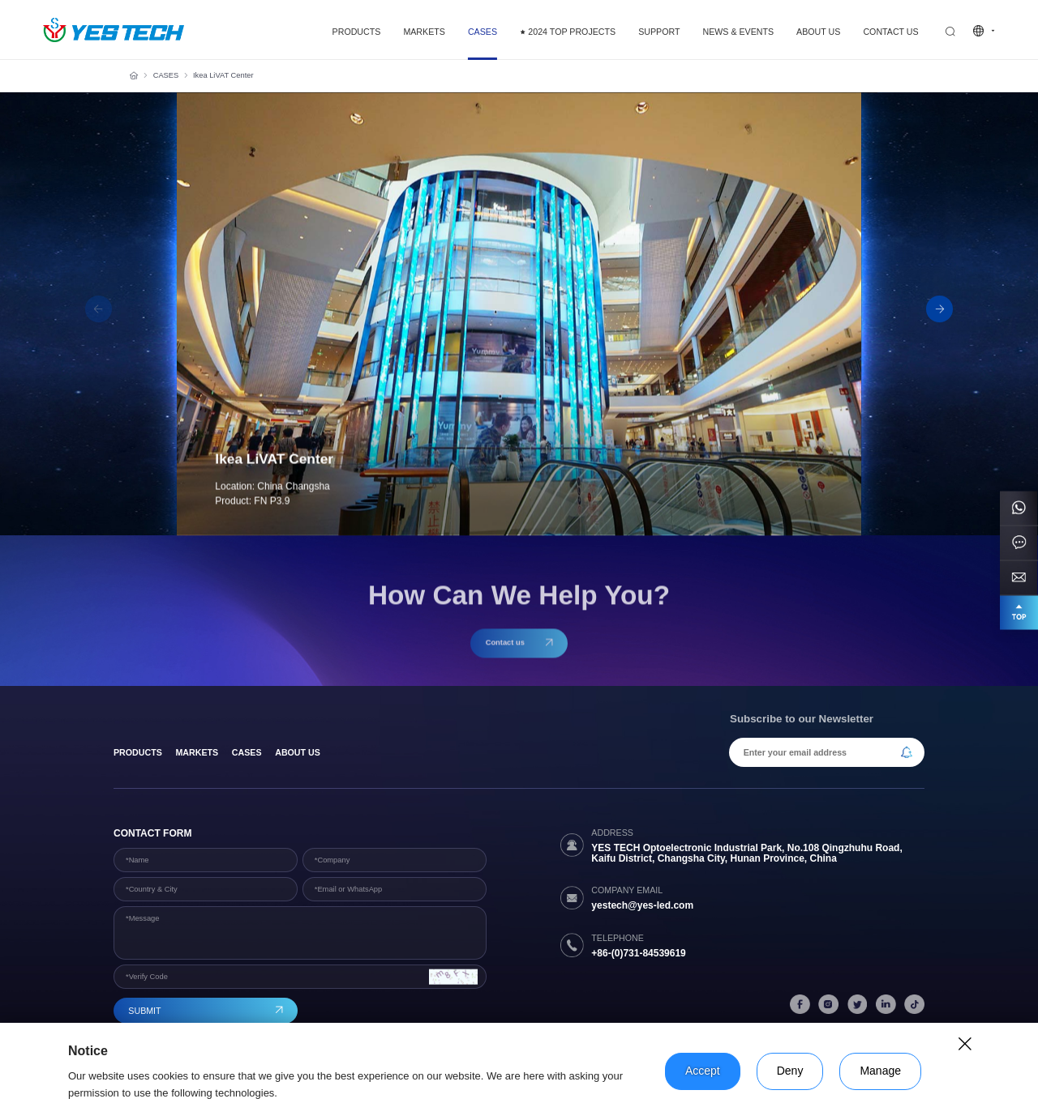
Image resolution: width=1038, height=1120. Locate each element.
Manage (880, 1070)
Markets (196, 752)
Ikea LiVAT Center (223, 75)
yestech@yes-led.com (642, 905)
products (138, 752)
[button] (939, 309)
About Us (297, 752)
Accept (702, 1070)
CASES (166, 75)
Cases (247, 752)
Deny (790, 1070)
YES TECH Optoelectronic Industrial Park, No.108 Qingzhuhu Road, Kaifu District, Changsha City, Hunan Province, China (746, 853)
